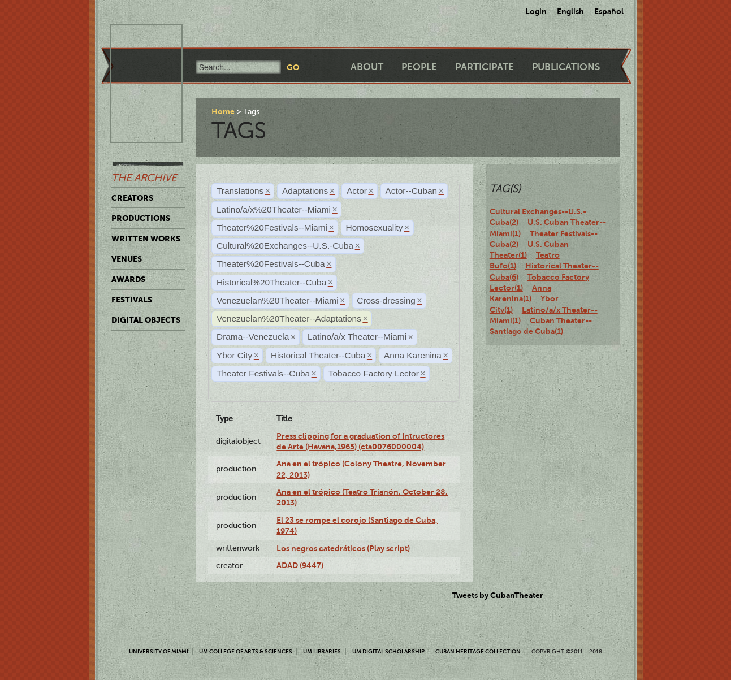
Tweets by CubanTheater (497, 595)
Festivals (131, 299)
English (570, 11)
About (367, 67)
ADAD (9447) (299, 565)
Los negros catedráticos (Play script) (343, 548)
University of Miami (158, 651)
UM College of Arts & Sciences (245, 651)
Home (223, 111)
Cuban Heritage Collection (478, 651)
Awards (128, 279)
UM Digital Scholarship (388, 651)
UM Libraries (322, 651)
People (419, 67)
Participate (484, 67)
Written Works (145, 238)
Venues (126, 258)
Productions (140, 218)
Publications (566, 67)
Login (536, 11)
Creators (132, 197)
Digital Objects (145, 319)
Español (609, 11)
